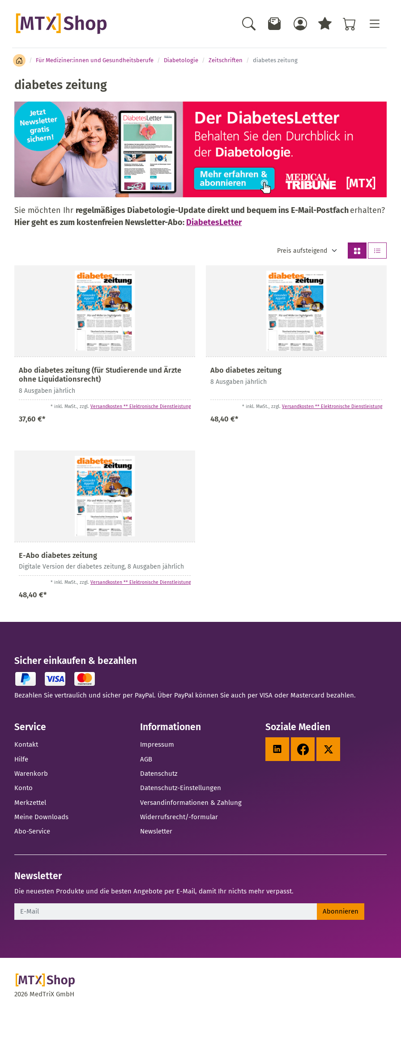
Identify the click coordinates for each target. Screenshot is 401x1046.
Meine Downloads (41, 817)
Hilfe (21, 759)
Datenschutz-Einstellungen (180, 788)
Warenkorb (31, 774)
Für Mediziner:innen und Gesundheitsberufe (95, 60)
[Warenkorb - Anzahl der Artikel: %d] (349, 23)
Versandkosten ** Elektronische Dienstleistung (140, 406)
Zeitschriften (226, 60)
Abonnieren (340, 911)
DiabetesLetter (214, 222)
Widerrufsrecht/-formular (179, 817)
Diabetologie (181, 60)
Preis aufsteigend (302, 251)
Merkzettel (30, 803)
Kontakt (26, 744)
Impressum (157, 744)
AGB (146, 759)
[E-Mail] (165, 911)
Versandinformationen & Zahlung (191, 803)
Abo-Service (32, 831)
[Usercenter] (300, 23)
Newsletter (156, 831)
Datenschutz (159, 774)
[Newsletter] (274, 23)
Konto (23, 788)
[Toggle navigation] (374, 23)
